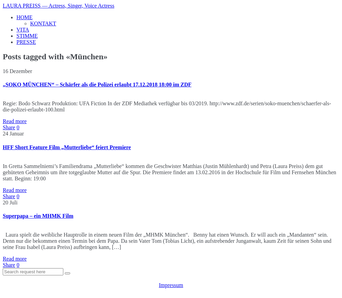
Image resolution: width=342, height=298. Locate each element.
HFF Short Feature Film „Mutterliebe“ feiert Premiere (67, 147)
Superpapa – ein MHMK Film (38, 216)
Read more (15, 121)
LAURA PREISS (58, 6)
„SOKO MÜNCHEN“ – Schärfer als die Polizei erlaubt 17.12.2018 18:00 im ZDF (97, 84)
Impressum (171, 285)
